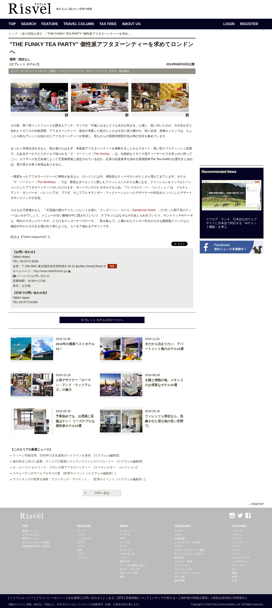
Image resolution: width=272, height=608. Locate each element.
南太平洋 (124, 561)
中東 (122, 538)
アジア (123, 546)
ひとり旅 (179, 576)
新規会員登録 (222, 597)
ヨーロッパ (125, 530)
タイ (234, 569)
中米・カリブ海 (128, 572)
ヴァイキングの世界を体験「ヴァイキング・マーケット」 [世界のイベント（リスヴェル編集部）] (79, 479)
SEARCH (28, 24)
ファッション (182, 565)
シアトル (82, 557)
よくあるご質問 (112, 597)
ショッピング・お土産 (187, 542)
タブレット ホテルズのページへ (102, 320)
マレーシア (238, 565)
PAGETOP (257, 504)
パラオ (81, 546)
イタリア (237, 530)
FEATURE (49, 24)
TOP (12, 24)
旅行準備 (179, 580)
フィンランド (239, 542)
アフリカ (124, 534)
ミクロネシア (127, 553)
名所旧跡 (179, 538)
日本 (234, 580)
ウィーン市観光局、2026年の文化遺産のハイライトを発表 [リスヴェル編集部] (66, 455)
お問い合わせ (91, 597)
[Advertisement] (232, 101)
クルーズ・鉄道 (183, 561)
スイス (236, 553)
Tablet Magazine (33, 237)
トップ (12, 33)
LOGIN (229, 24)
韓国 (234, 572)
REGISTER (249, 24)
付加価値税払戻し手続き (36, 546)
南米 (122, 576)
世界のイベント (31, 538)
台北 (79, 549)
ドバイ (81, 530)
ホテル (178, 546)
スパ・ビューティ (184, 569)
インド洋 (124, 542)
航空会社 (179, 557)
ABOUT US (131, 24)
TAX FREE (108, 24)
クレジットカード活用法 (36, 542)
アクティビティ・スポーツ (189, 553)
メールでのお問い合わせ (33, 276)
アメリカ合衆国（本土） (133, 565)
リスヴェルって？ (22, 597)
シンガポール (84, 538)
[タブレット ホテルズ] (24, 64)
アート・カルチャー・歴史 (189, 549)
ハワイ (81, 534)
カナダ (81, 542)
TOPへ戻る (102, 493)
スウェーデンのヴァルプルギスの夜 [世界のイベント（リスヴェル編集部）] (64, 473)
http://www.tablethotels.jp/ (50, 271)
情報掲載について (137, 597)
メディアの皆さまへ (165, 597)
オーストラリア (241, 557)
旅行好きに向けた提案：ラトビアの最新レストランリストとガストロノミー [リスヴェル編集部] (77, 461)
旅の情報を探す (32, 33)
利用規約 (239, 597)
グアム (81, 553)
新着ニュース (29, 530)
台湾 (234, 576)
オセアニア (125, 549)
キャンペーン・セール (187, 572)
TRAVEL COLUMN (78, 24)
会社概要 (74, 597)
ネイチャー (180, 530)
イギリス (237, 538)
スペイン (237, 549)
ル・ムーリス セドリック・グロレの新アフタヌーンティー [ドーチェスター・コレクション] (75, 467)
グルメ (178, 534)
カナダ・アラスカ (129, 569)
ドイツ (236, 546)
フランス (237, 534)
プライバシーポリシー (51, 597)
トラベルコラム (31, 534)
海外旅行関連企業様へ (196, 597)
